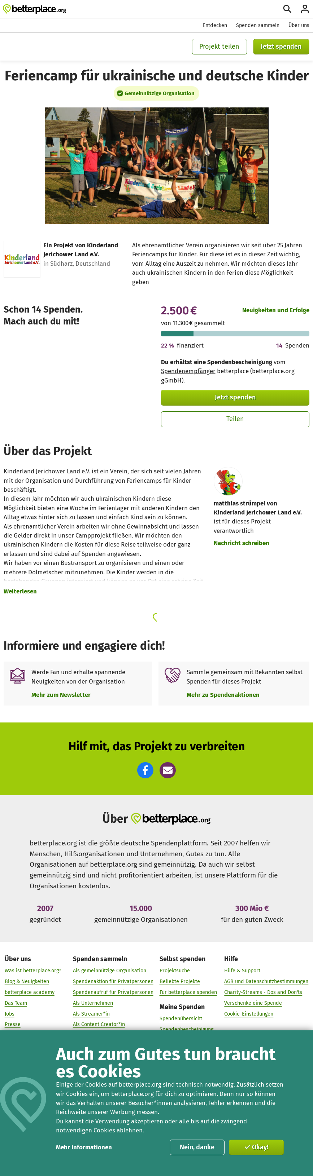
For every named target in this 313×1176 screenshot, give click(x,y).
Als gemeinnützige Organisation (109, 971)
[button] (145, 770)
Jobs (9, 1014)
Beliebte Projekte (180, 981)
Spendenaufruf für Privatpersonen (113, 992)
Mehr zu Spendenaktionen (223, 694)
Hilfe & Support (242, 971)
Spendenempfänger (188, 371)
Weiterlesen (20, 591)
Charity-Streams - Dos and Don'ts (263, 992)
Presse (13, 1024)
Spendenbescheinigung (186, 1029)
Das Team (16, 1003)
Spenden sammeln (257, 25)
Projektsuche (175, 971)
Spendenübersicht (181, 1019)
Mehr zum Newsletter (61, 694)
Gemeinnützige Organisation (160, 93)
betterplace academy (30, 992)
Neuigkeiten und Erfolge (275, 310)
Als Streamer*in (91, 1014)
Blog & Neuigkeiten (27, 981)
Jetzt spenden (281, 46)
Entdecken (215, 25)
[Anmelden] (304, 8)
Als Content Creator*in (99, 1024)
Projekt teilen (219, 46)
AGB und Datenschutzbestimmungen (266, 981)
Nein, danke (197, 1147)
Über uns (298, 25)
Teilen (235, 419)
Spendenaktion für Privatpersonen (113, 981)
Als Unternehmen (93, 1003)
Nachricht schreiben (241, 543)
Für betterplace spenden (188, 992)
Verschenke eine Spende (253, 1003)
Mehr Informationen (84, 1147)
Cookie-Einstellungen (248, 1014)
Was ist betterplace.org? (33, 971)
